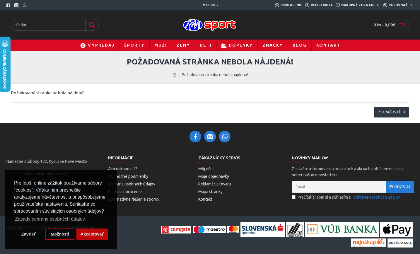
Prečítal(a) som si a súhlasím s (346, 197)
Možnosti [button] (60, 234)
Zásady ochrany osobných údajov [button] (50, 219)
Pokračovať (389, 112)
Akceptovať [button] (92, 234)
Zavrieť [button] (28, 234)
